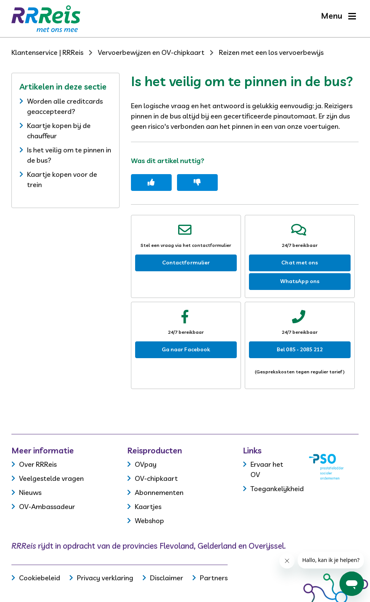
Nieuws (30, 492)
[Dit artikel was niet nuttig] (197, 182)
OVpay (145, 464)
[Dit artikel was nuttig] (151, 182)
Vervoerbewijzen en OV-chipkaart (151, 52)
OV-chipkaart (156, 478)
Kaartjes (148, 506)
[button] (338, 15)
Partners (214, 577)
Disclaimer (166, 577)
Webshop (149, 520)
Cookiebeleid (39, 577)
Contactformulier (186, 262)
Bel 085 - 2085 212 (300, 349)
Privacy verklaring (105, 577)
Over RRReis (38, 464)
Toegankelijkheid (277, 488)
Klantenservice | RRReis (47, 52)
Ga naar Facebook (186, 349)
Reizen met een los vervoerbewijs (271, 52)
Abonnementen (159, 492)
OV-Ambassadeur (47, 506)
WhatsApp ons (299, 281)
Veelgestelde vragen (51, 478)
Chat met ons (299, 262)
